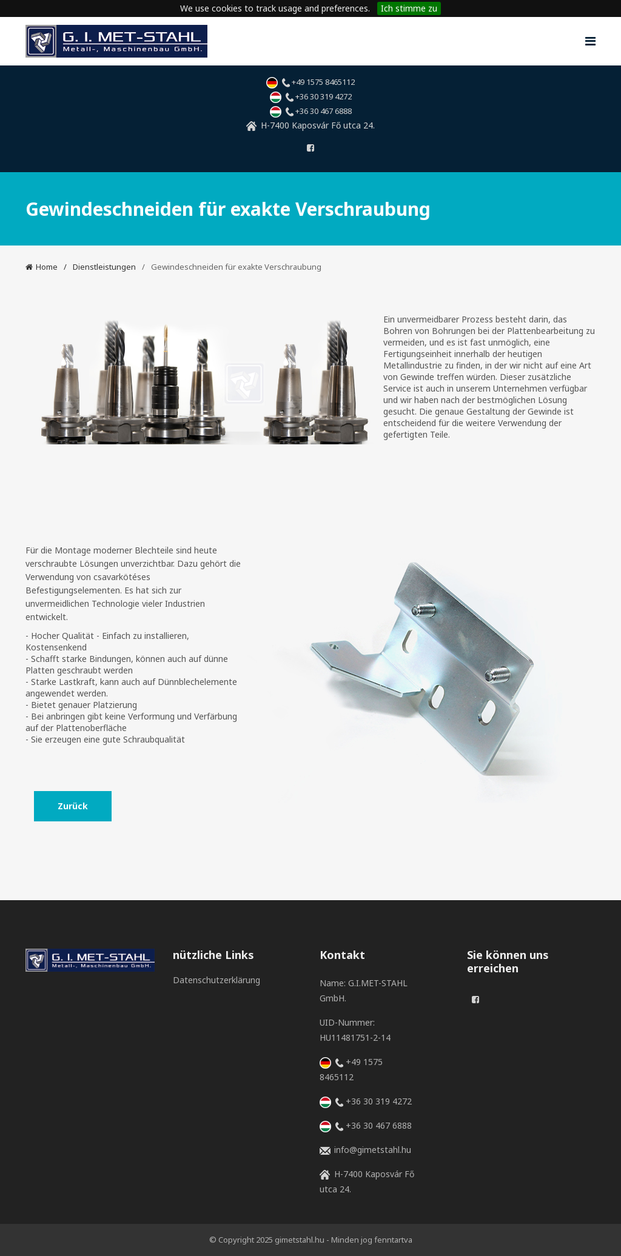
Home (47, 266)
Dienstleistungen (104, 266)
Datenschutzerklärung (205, 980)
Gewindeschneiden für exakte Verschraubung (236, 266)
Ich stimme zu (409, 8)
